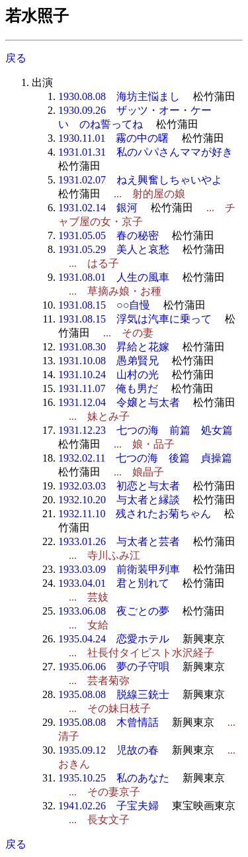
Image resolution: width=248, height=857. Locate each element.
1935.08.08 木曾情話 (108, 722)
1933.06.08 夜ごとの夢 (113, 611)
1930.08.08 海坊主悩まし (119, 96)
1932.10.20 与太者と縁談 (119, 499)
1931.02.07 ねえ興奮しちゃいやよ (140, 179)
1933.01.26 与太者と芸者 (119, 541)
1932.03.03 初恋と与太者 (119, 485)
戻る (15, 58)
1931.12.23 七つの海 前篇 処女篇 (145, 430)
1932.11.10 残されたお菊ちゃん (134, 513)
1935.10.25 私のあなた (113, 777)
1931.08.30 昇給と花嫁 (113, 346)
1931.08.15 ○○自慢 (104, 305)
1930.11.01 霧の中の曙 (113, 138)
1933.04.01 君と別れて (113, 583)
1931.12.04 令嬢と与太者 (119, 402)
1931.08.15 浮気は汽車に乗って (135, 319)
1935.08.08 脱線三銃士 (113, 694)
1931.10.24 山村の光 (108, 374)
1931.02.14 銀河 (98, 207)
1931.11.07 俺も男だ (108, 388)
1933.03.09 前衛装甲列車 (119, 569)
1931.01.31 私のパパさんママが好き (145, 152)
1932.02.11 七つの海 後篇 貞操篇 (145, 458)
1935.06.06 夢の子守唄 (113, 666)
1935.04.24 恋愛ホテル (113, 638)
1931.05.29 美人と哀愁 (113, 249)
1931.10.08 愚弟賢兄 (108, 360)
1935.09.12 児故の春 (108, 750)
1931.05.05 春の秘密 (108, 235)
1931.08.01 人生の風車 (113, 277)
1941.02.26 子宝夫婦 (108, 805)
